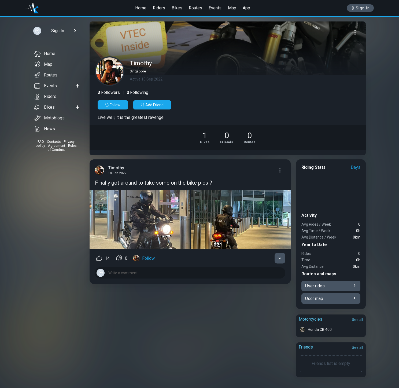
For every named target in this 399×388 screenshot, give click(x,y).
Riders (159, 7)
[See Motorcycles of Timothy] (205, 137)
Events (215, 7)
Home (140, 7)
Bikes (177, 7)
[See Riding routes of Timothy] (249, 137)
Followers (109, 92)
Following (137, 92)
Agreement (56, 146)
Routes (195, 7)
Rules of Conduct (62, 148)
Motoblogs (49, 118)
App (246, 7)
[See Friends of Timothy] (226, 137)
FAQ (41, 142)
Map (232, 7)
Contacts (54, 142)
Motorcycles (310, 319)
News (44, 129)
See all (357, 319)
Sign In (360, 8)
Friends (306, 347)
